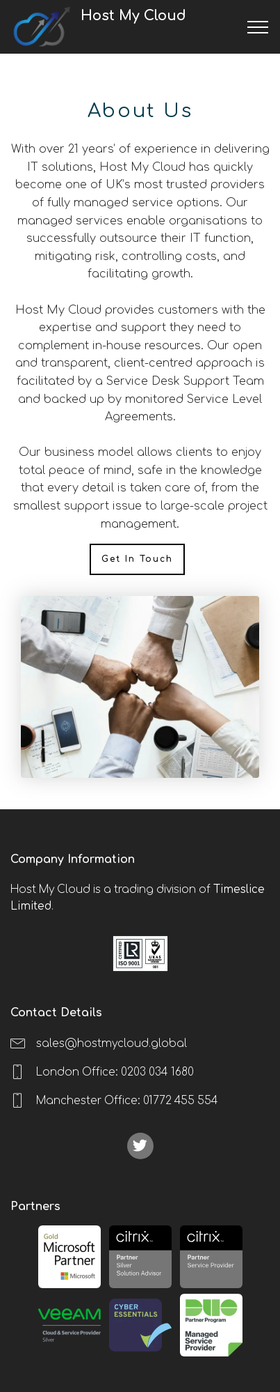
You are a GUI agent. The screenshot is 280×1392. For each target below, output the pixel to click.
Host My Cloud (160, 26)
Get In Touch (137, 559)
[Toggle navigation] (258, 27)
